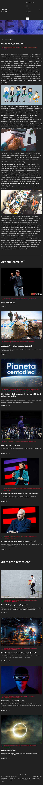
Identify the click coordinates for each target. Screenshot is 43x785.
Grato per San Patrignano (10, 445)
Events (28, 12)
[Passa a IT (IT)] (27, 18)
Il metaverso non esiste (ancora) (12, 700)
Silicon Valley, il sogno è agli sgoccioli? (14, 605)
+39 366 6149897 (24, 780)
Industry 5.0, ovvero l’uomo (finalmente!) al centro (19, 652)
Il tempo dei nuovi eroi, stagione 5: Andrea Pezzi (18, 541)
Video (27, 15)
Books (28, 9)
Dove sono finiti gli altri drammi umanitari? (16, 346)
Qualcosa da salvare (8, 750)
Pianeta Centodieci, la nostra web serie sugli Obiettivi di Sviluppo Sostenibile (21, 395)
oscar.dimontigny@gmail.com (10, 780)
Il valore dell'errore (8, 302)
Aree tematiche (30, 3)
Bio (27, 6)
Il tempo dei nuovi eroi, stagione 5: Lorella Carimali (19, 493)
